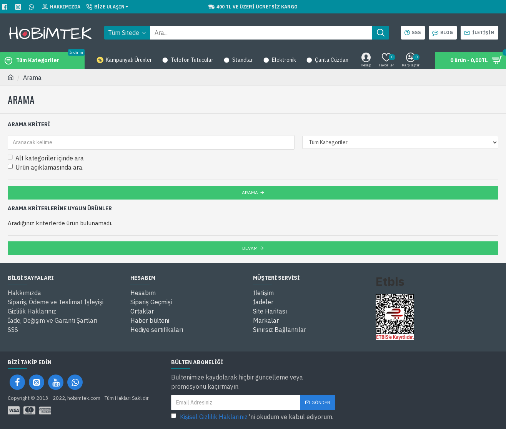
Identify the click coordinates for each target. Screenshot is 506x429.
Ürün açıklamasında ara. (45, 167)
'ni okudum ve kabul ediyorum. (252, 416)
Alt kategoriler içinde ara (46, 158)
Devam (250, 248)
